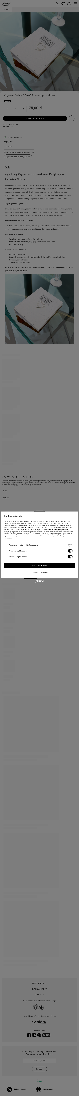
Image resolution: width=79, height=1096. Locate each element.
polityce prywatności (27, 527)
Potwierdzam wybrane (40, 572)
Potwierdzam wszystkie (39, 565)
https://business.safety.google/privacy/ (55, 529)
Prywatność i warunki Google (31, 529)
